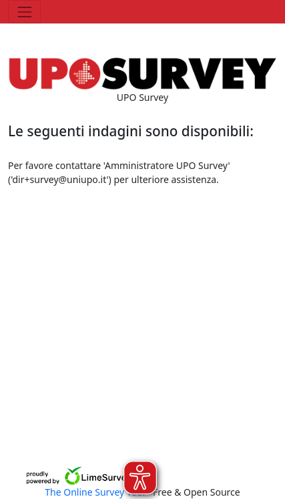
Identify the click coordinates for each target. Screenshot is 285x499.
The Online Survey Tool (96, 492)
